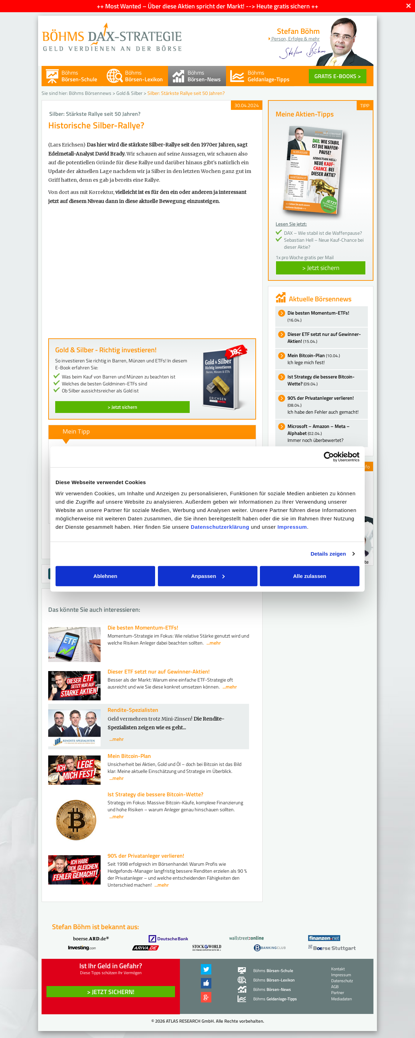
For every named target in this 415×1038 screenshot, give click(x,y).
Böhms (79, 75)
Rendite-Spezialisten (133, 710)
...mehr (213, 642)
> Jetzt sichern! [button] (110, 991)
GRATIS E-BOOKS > (337, 76)
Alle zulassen (309, 576)
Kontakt (338, 968)
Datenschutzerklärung (220, 526)
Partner (337, 992)
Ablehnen (105, 576)
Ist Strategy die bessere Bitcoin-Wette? (155, 794)
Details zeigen (328, 554)
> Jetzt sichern (122, 407)
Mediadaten (341, 998)
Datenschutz (342, 980)
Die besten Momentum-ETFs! (143, 627)
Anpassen (208, 576)
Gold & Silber (129, 93)
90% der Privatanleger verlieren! (146, 855)
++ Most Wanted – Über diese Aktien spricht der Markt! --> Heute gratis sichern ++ (207, 6)
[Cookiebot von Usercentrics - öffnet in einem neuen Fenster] (328, 457)
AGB (334, 986)
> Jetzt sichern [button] (321, 267)
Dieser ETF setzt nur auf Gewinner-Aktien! (159, 671)
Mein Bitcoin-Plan (129, 756)
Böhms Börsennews (90, 93)
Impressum (292, 526)
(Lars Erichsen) (67, 145)
